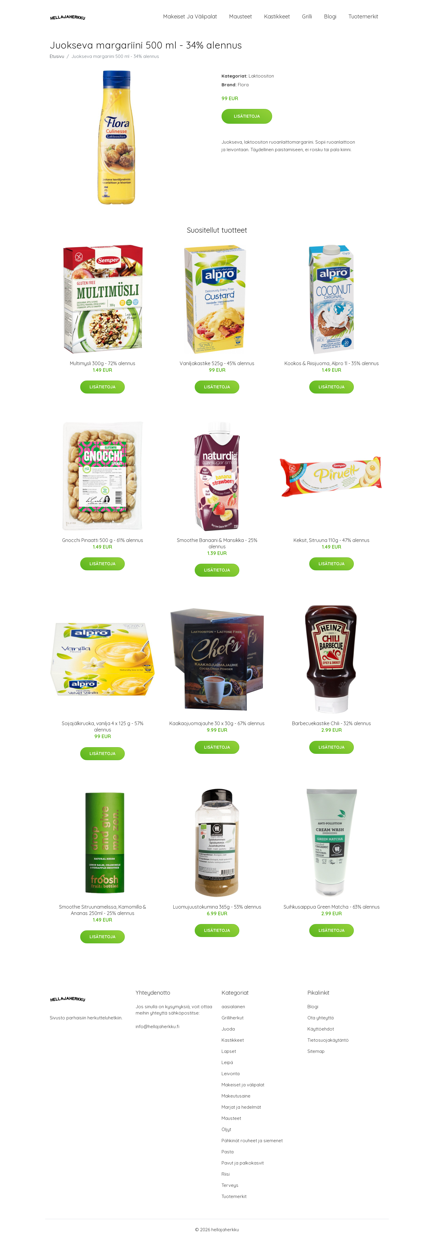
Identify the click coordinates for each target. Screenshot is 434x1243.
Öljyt (226, 1132)
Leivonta (231, 1076)
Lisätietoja (247, 119)
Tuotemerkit (363, 17)
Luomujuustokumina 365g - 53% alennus (217, 910)
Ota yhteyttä (320, 1021)
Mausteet (240, 17)
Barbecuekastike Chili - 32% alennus (331, 727)
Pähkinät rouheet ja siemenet (252, 1143)
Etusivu (57, 59)
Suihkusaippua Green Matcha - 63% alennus (332, 910)
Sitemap (316, 1054)
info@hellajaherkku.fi (157, 1029)
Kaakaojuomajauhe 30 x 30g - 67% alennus (217, 727)
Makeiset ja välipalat (190, 17)
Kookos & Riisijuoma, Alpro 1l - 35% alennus (332, 366)
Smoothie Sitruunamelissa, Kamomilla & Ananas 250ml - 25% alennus (102, 913)
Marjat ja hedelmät (241, 1110)
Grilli (307, 17)
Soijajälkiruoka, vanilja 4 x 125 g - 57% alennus (102, 730)
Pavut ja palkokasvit (243, 1166)
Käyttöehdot (320, 1032)
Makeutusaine (236, 1099)
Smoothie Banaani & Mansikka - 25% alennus (217, 546)
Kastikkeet (277, 17)
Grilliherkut (233, 1021)
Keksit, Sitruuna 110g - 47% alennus (332, 543)
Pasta (228, 1155)
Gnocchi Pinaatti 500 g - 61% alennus (102, 543)
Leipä (227, 1065)
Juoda (228, 1032)
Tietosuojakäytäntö (328, 1043)
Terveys (230, 1188)
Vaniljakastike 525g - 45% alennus (217, 366)
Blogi (330, 17)
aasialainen (233, 1009)
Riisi (226, 1177)
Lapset (229, 1054)
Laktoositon (261, 79)
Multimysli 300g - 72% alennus (102, 366)
